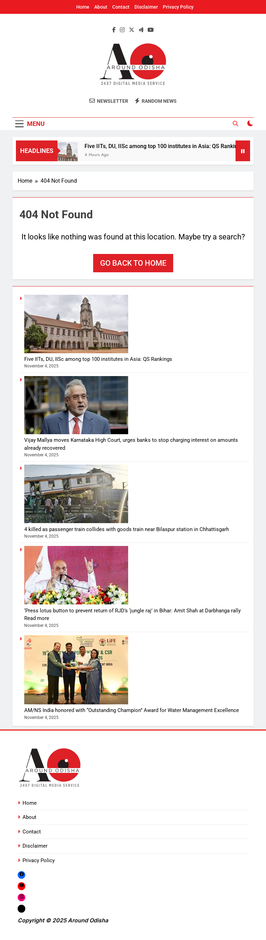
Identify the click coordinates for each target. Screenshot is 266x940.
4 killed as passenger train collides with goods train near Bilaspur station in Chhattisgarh (126, 529)
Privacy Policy (178, 7)
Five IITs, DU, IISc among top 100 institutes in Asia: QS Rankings (167, 146)
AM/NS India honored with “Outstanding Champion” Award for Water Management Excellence (131, 710)
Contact (121, 7)
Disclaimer (146, 7)
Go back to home (133, 263)
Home (82, 7)
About (100, 7)
